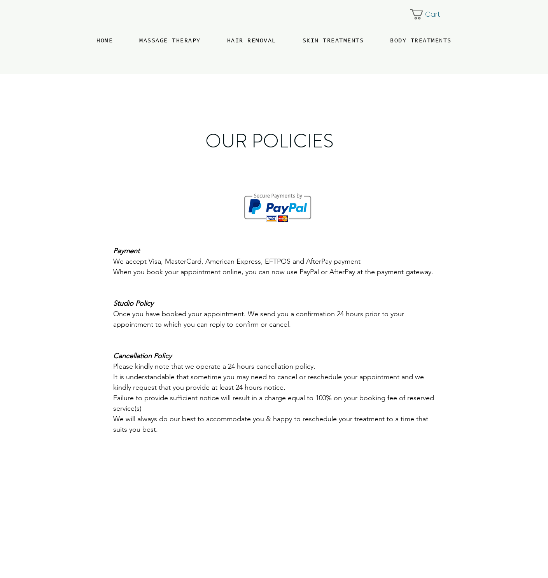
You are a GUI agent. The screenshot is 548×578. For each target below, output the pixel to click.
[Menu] (28, 28)
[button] (431, 14)
